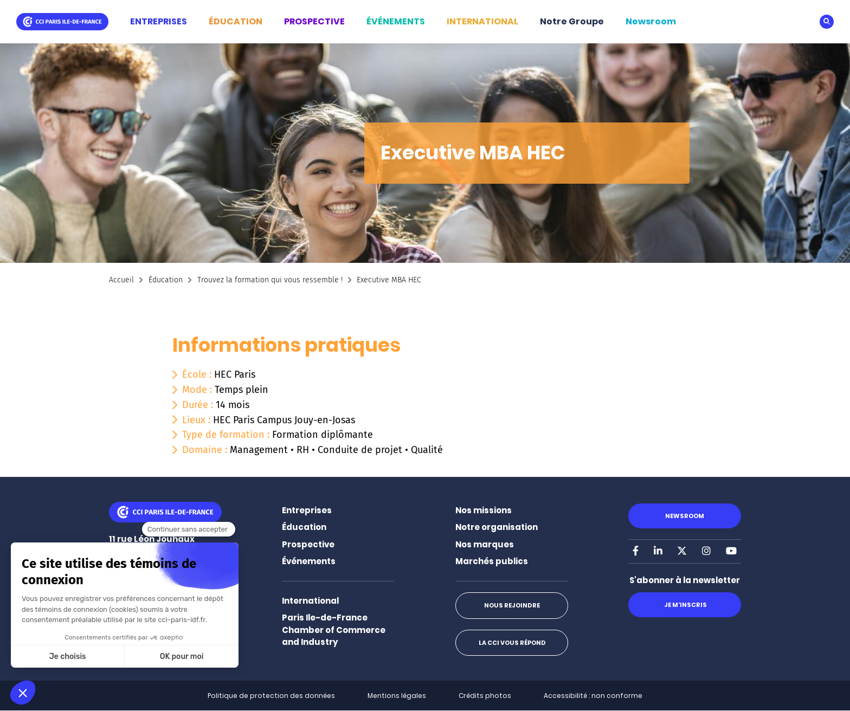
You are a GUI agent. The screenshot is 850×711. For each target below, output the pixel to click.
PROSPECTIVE (314, 21)
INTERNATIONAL (482, 21)
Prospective (308, 544)
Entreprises (307, 510)
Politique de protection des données (271, 695)
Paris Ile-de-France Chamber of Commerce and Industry (333, 630)
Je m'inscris (684, 604)
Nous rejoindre (511, 605)
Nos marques (484, 544)
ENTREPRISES (158, 21)
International (310, 600)
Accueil (121, 280)
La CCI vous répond (511, 642)
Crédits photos (485, 695)
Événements (309, 561)
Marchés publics (491, 561)
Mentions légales (397, 695)
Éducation (166, 280)
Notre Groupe (572, 21)
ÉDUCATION (235, 21)
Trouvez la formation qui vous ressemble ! (270, 280)
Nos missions (483, 510)
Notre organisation (496, 527)
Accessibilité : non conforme (593, 695)
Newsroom (651, 21)
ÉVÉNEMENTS (395, 21)
